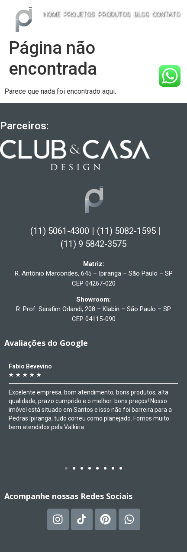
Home (51, 14)
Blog (141, 14)
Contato (166, 14)
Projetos (79, 14)
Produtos (114, 14)
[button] (66, 468)
